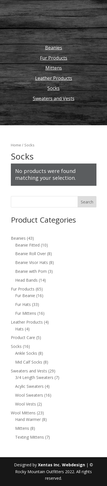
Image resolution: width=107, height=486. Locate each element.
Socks (53, 88)
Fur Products (53, 58)
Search (87, 202)
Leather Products (53, 78)
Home (16, 145)
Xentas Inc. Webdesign (61, 464)
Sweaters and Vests (53, 98)
